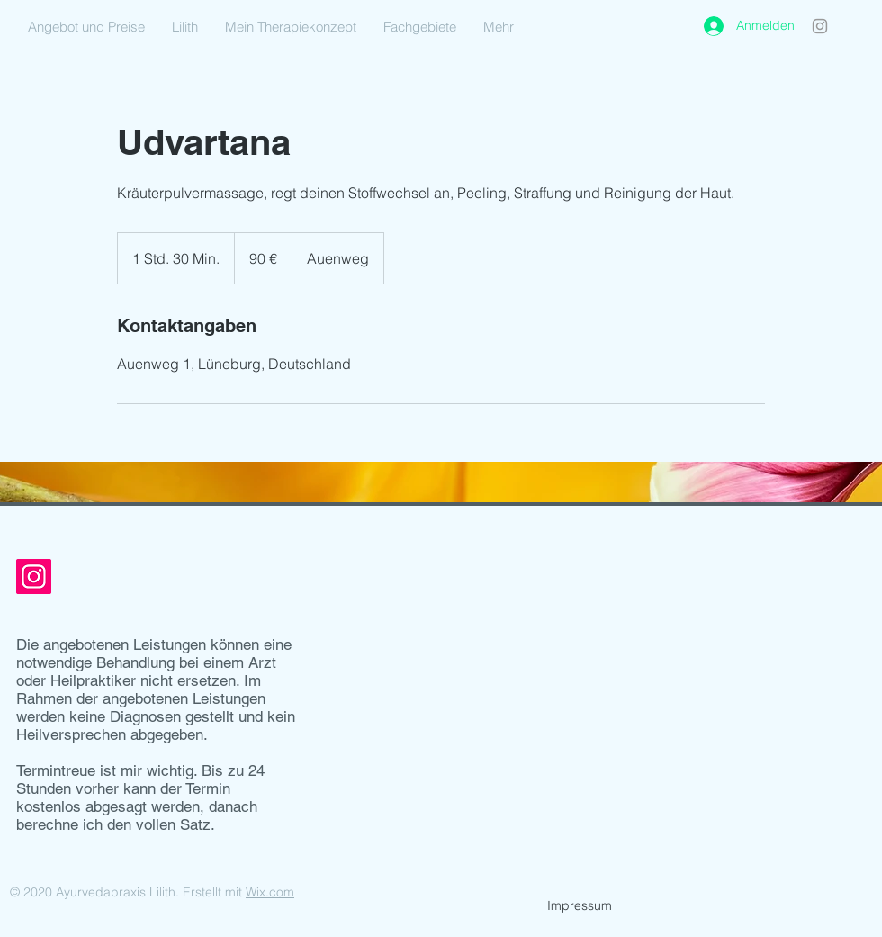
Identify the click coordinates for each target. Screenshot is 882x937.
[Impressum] (580, 906)
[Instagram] (820, 26)
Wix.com (270, 892)
